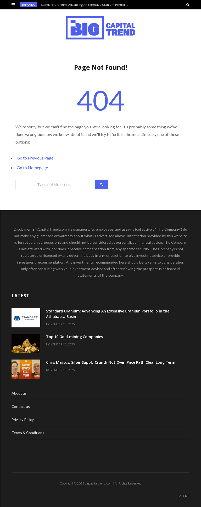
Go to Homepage (32, 167)
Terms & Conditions (28, 432)
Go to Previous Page (35, 157)
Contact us (21, 406)
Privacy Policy (23, 419)
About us (19, 393)
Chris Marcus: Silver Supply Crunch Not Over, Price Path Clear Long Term (110, 362)
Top (184, 496)
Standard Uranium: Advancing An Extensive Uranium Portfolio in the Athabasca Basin (86, 5)
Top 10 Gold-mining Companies (74, 336)
